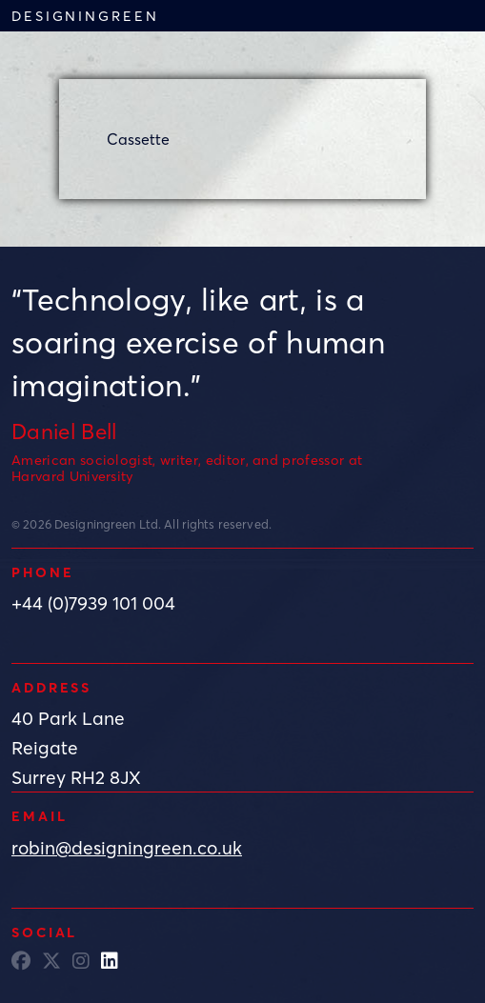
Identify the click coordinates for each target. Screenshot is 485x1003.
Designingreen (84, 16)
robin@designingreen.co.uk (126, 847)
